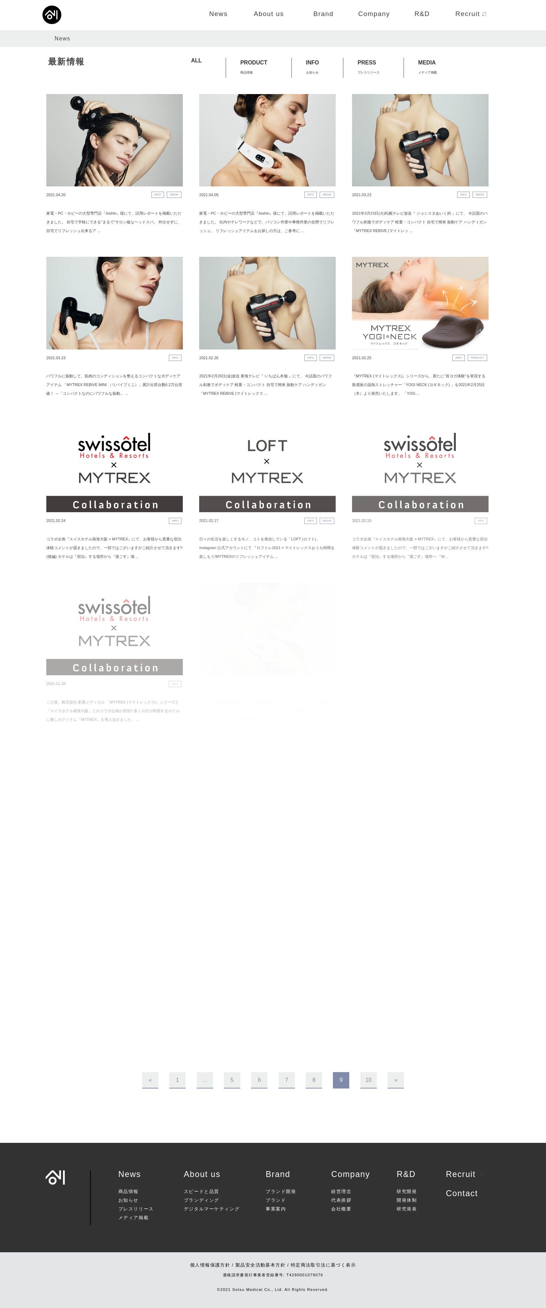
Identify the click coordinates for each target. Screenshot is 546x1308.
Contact (462, 1193)
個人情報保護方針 (210, 1265)
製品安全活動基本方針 (260, 1265)
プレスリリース (136, 1209)
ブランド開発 (281, 1192)
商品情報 (128, 1192)
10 (369, 1080)
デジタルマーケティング (212, 1209)
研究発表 (407, 1209)
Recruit (465, 1174)
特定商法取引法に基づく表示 (323, 1265)
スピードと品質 (201, 1192)
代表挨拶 (341, 1200)
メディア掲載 (133, 1218)
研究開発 (407, 1192)
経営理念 (341, 1192)
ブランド (276, 1200)
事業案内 (276, 1209)
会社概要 (341, 1209)
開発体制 (407, 1200)
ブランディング (201, 1200)
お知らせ (128, 1200)
